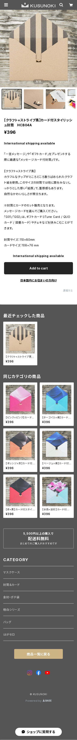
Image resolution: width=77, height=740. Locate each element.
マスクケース (11, 572)
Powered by (38, 700)
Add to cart (38, 268)
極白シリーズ (11, 609)
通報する (68, 290)
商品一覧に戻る (38, 654)
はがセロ (9, 634)
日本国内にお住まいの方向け (38, 280)
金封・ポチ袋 (11, 597)
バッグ (7, 622)
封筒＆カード (11, 584)
